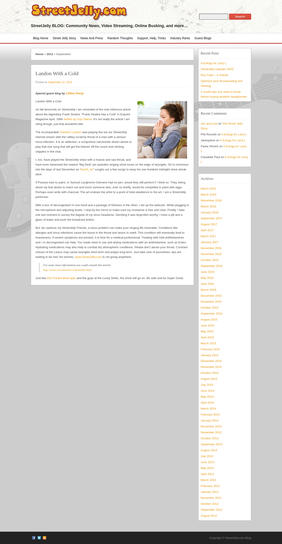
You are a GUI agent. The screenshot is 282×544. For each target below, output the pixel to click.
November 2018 (211, 200)
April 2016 (207, 283)
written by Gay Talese (78, 119)
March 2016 (208, 289)
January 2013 (210, 492)
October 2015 (210, 307)
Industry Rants (180, 38)
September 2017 (211, 218)
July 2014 (207, 384)
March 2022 (208, 188)
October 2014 (210, 372)
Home (39, 54)
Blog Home (40, 38)
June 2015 (207, 325)
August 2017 (209, 224)
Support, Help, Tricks (151, 38)
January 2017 (210, 242)
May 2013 (207, 468)
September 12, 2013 (60, 82)
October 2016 (210, 260)
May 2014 (207, 396)
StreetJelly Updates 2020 (217, 69)
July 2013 (207, 456)
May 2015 (207, 331)
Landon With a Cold (56, 73)
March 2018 (208, 206)
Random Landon (70, 132)
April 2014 (207, 402)
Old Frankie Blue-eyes (61, 278)
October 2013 (210, 438)
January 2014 (210, 420)
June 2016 (207, 272)
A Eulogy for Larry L (213, 63)
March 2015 (208, 343)
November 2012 (211, 497)
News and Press (91, 38)
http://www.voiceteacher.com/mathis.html (67, 270)
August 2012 (209, 515)
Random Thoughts (120, 38)
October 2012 (210, 503)
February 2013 (210, 486)
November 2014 (211, 367)
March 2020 (208, 194)
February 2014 (210, 414)
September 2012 (211, 509)
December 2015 (211, 295)
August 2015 (209, 319)
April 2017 (207, 230)
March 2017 (208, 236)
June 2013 (207, 462)
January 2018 (210, 212)
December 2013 (211, 426)
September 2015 (211, 313)
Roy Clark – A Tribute (214, 75)
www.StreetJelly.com (88, 257)
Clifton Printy (75, 93)
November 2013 (211, 432)
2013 (50, 54)
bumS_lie (87, 169)
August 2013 (209, 450)
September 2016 (211, 266)
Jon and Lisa (209, 123)
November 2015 (211, 301)
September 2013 (211, 444)
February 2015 (210, 349)
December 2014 (211, 361)
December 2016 (211, 248)
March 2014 (208, 408)
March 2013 (208, 480)
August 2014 (209, 378)
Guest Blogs (203, 38)
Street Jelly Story (64, 38)
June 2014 (207, 390)
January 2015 (210, 355)
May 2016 (207, 277)
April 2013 (207, 474)
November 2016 (211, 254)
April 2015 (207, 337)
